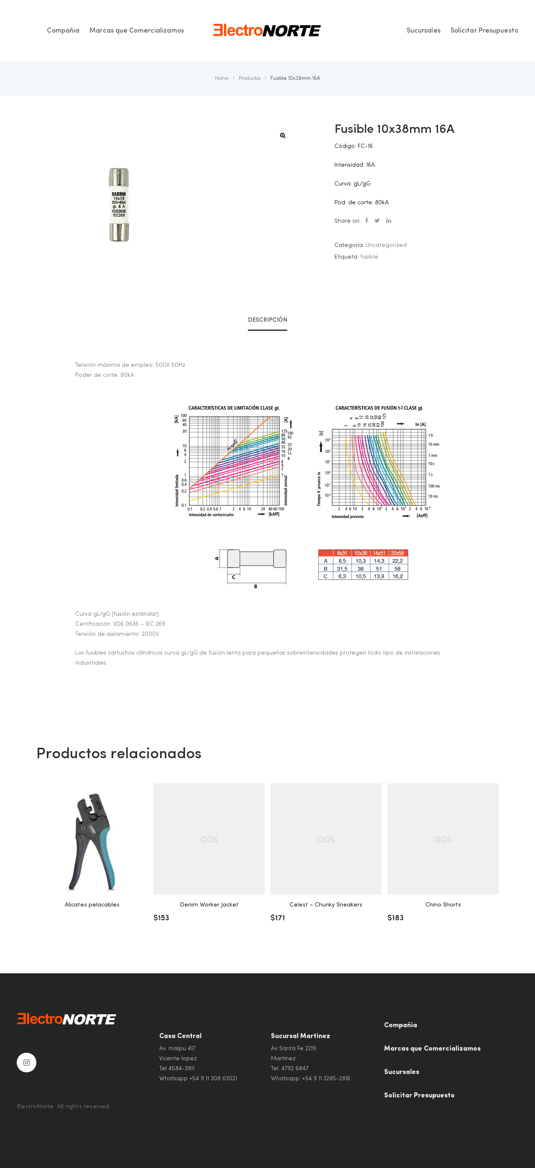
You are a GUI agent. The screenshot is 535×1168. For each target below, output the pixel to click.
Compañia (400, 1025)
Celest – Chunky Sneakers (326, 905)
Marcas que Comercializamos (432, 1049)
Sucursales (401, 1072)
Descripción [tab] (267, 320)
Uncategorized (386, 245)
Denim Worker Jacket (209, 905)
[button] (283, 135)
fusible (369, 257)
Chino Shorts (443, 905)
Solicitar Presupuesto (419, 1095)
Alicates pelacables (92, 905)
